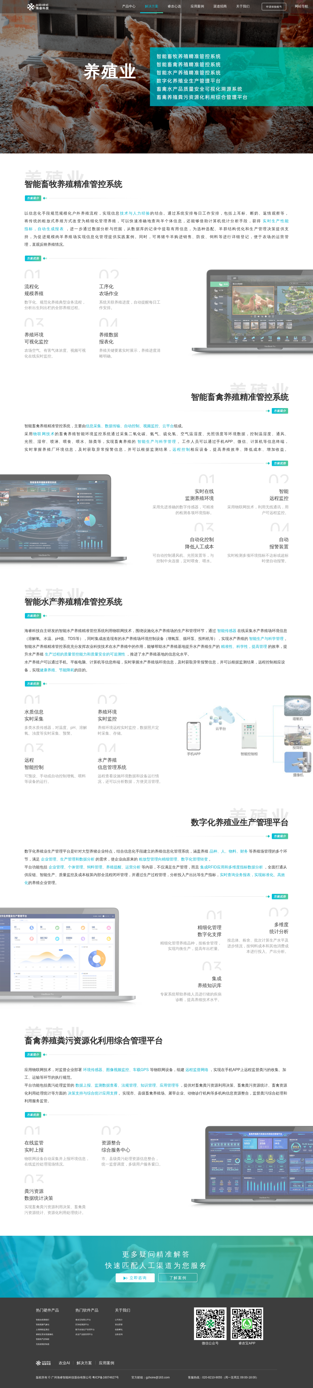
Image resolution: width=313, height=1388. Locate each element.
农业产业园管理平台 (84, 1334)
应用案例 (106, 1363)
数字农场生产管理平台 (85, 1330)
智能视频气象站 (42, 1325)
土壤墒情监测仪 (42, 1330)
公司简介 (119, 1320)
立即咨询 (135, 1278)
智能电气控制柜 (42, 1339)
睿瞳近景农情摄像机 (44, 1334)
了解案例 (178, 1278)
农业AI (64, 1363)
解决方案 (84, 1363)
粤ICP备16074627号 (105, 1377)
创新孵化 (119, 1330)
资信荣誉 (119, 1325)
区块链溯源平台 (82, 1325)
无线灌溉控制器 (42, 1344)
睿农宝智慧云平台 (83, 1320)
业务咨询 (119, 1334)
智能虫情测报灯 (42, 1320)
